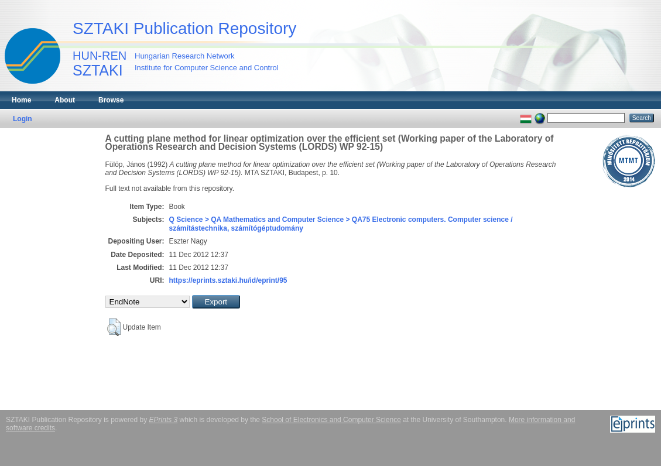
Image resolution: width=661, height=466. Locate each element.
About (64, 100)
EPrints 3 (163, 420)
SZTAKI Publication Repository (184, 28)
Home (21, 100)
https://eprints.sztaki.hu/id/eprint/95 (228, 280)
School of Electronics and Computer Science (331, 420)
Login (22, 119)
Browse (111, 100)
